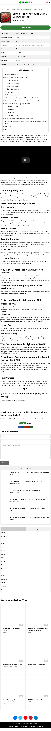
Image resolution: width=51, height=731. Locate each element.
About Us (11, 729)
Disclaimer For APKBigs (21, 729)
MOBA (3, 564)
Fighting (3, 557)
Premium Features (13, 95)
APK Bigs (15, 21)
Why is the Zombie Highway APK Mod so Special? (21, 98)
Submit (4, 465)
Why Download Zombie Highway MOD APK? (19, 118)
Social (10, 504)
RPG (2, 578)
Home (3, 9)
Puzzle (3, 571)
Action (13, 9)
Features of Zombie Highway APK (16, 77)
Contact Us (40, 729)
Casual (3, 553)
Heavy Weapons (12, 80)
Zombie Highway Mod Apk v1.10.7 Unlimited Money (30, 9)
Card (2, 550)
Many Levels (11, 92)
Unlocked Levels (12, 107)
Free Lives (10, 110)
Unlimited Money (12, 116)
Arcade (3, 542)
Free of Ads (10, 113)
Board (3, 546)
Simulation (12, 486)
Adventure (4, 539)
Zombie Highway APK (12, 74)
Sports (3, 585)
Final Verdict (9, 126)
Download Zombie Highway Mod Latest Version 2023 (22, 101)
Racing (3, 574)
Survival (3, 592)
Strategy (3, 589)
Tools (10, 479)
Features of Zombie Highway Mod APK (18, 104)
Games (8, 9)
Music (3, 567)
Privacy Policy (32, 729)
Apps (37, 531)
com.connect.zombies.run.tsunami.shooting (29, 45)
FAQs (7, 129)
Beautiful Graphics (13, 89)
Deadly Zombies (12, 86)
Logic (2, 560)
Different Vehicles (13, 83)
